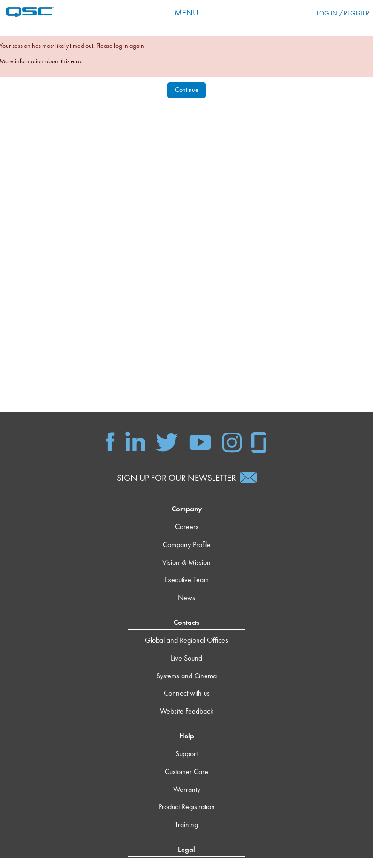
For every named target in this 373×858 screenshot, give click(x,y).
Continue (186, 89)
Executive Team (186, 580)
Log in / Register (343, 13)
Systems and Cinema (186, 676)
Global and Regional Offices (186, 640)
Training (186, 824)
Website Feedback (186, 711)
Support (186, 754)
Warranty (186, 789)
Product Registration (187, 807)
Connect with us (187, 693)
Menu (186, 12)
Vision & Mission (186, 562)
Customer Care (186, 771)
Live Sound (186, 658)
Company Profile (187, 544)
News (186, 597)
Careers (186, 527)
